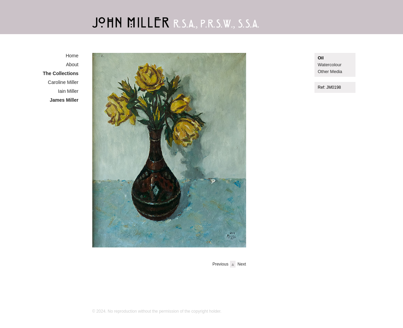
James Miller (64, 100)
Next (242, 264)
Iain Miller (68, 91)
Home (72, 55)
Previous (220, 264)
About (72, 64)
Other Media (330, 71)
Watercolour (330, 64)
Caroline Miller (63, 82)
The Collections (60, 73)
